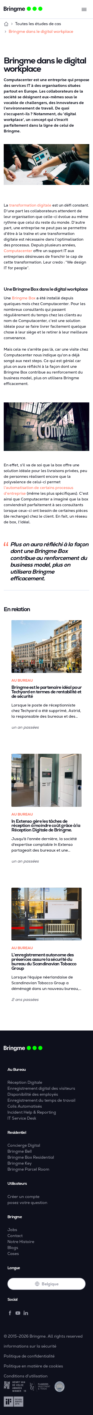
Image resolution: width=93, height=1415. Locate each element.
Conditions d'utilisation (26, 1376)
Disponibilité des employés (32, 1094)
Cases (13, 1253)
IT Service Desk (21, 1118)
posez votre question (27, 1202)
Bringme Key (19, 1163)
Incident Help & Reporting (31, 1112)
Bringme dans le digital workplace (41, 31)
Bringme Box (23, 298)
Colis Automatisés (24, 1106)
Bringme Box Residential (30, 1157)
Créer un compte (23, 1196)
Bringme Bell (19, 1151)
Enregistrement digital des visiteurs (41, 1088)
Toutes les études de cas (38, 23)
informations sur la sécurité (30, 1346)
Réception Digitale (24, 1082)
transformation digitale (30, 205)
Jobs (12, 1229)
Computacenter (18, 250)
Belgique (47, 1284)
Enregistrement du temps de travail (41, 1100)
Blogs (12, 1247)
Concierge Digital (23, 1145)
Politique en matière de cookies (33, 1366)
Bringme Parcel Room (28, 1169)
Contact (15, 1235)
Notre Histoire (20, 1241)
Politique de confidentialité (29, 1356)
